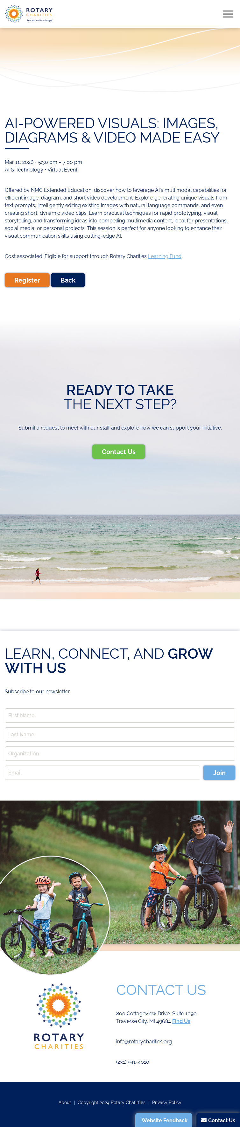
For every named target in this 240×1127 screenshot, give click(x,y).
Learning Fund (164, 256)
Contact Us (119, 452)
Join (219, 773)
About (65, 1102)
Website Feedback (164, 1120)
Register (27, 280)
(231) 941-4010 (132, 1062)
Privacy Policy (166, 1102)
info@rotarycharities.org (144, 1042)
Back (67, 280)
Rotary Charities (29, 14)
